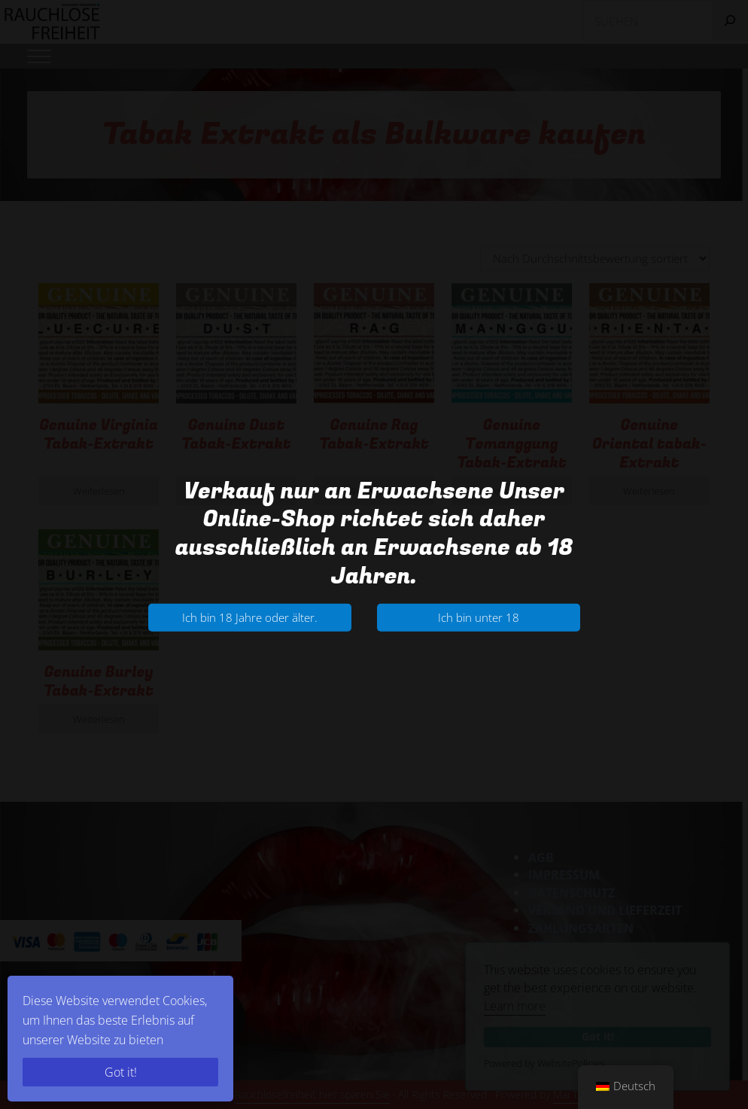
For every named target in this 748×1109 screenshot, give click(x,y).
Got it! (121, 1071)
